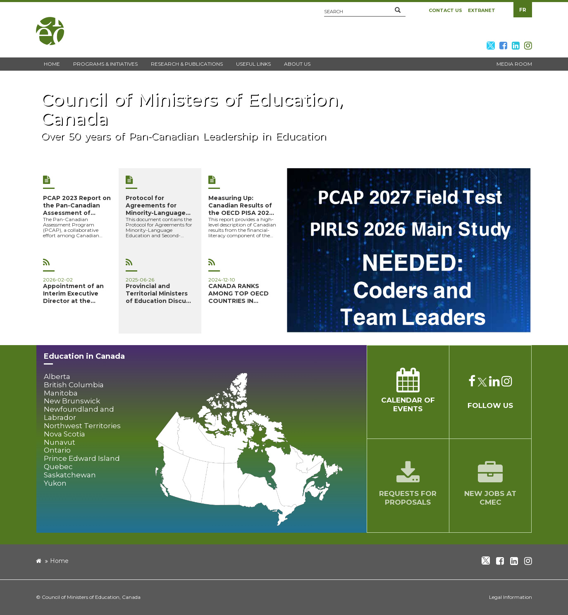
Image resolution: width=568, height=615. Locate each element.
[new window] (284, 119)
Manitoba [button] (61, 393)
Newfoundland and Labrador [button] (79, 413)
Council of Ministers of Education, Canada (91, 597)
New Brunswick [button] (72, 401)
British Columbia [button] (74, 385)
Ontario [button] (57, 450)
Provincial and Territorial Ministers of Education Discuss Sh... (159, 293)
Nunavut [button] (59, 442)
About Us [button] (297, 64)
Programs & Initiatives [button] (105, 64)
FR (522, 10)
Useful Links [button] (253, 64)
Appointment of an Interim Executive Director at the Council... (73, 293)
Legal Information (510, 597)
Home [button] (52, 64)
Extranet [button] (481, 10)
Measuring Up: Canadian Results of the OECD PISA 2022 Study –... (240, 205)
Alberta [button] (57, 377)
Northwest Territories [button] (82, 426)
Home (59, 561)
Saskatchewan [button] (70, 475)
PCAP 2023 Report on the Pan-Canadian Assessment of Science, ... (77, 205)
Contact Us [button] (445, 10)
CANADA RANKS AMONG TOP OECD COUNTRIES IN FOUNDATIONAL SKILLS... (238, 293)
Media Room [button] (514, 64)
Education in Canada (84, 356)
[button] (398, 10)
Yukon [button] (55, 483)
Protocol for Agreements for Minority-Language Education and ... (156, 205)
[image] (409, 251)
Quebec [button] (58, 467)
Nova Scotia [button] (64, 434)
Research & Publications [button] (187, 64)
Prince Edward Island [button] (82, 458)
